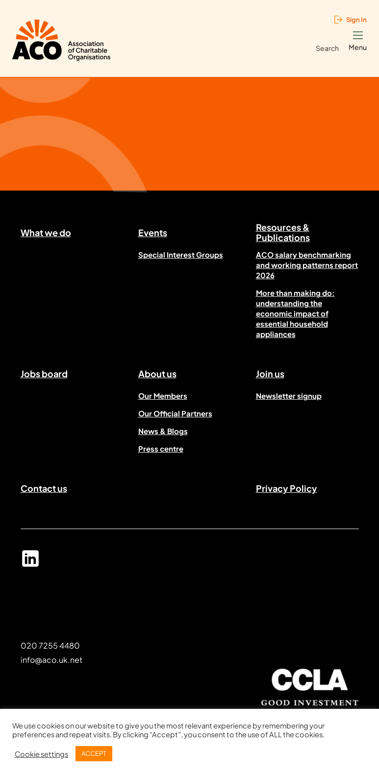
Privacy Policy (286, 488)
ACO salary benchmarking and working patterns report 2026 (307, 265)
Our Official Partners (175, 413)
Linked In (30, 563)
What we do (46, 232)
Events (152, 232)
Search (327, 48)
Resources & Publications (283, 234)
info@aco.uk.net (51, 660)
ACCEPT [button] (93, 753)
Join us (270, 373)
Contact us (44, 488)
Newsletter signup (289, 395)
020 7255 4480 (50, 645)
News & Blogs (163, 431)
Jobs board (44, 373)
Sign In (356, 20)
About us (157, 373)
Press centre (160, 448)
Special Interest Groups (180, 254)
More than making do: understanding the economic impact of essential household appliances (295, 313)
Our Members (162, 395)
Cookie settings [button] (41, 754)
